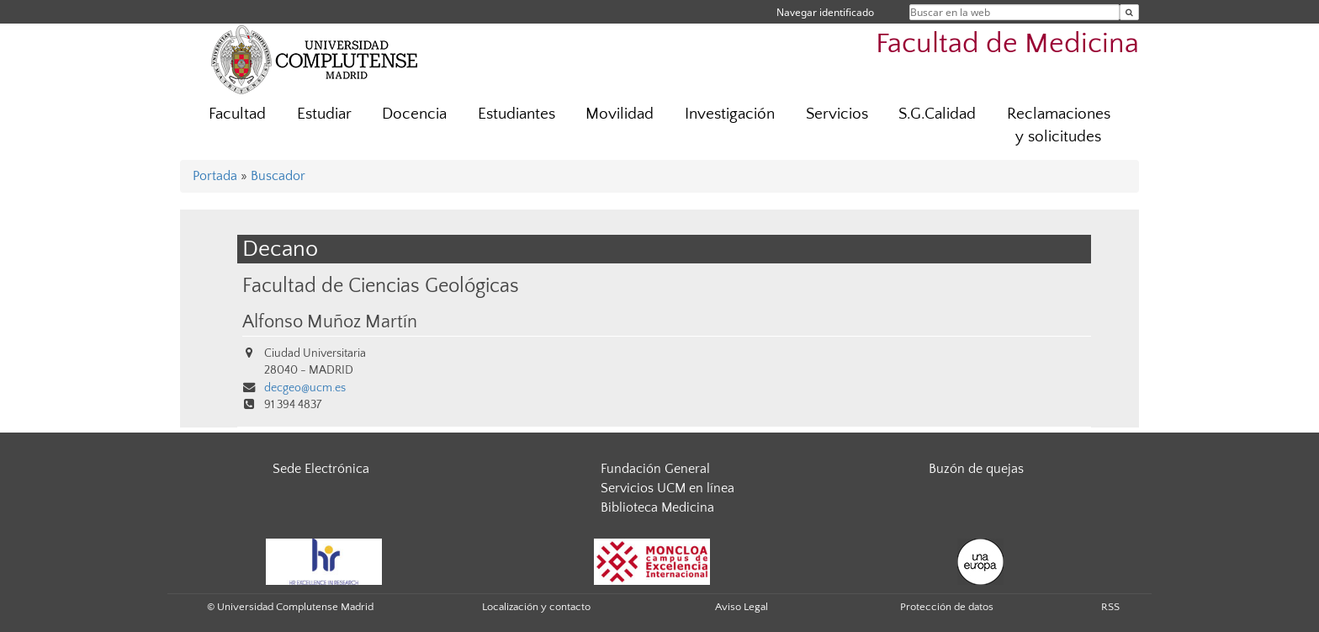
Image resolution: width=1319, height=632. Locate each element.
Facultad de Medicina (1007, 44)
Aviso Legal (741, 607)
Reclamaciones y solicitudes (1058, 125)
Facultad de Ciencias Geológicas (380, 285)
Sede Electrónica (321, 468)
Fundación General (655, 468)
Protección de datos (946, 607)
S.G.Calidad (937, 114)
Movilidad (619, 114)
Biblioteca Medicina (657, 507)
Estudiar (324, 114)
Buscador (278, 175)
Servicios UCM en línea (667, 488)
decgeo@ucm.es (305, 388)
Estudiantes (516, 114)
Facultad (237, 114)
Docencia (414, 114)
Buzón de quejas (976, 468)
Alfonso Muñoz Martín (329, 322)
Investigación (730, 114)
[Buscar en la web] (1129, 12)
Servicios (837, 114)
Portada (215, 175)
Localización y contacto (536, 607)
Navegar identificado (825, 12)
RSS (1110, 607)
